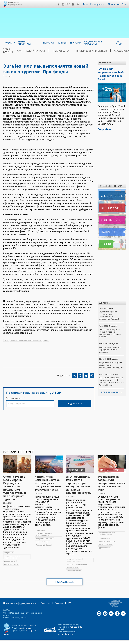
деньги (70, 558)
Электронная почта (14, 398)
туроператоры (72, 562)
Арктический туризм (28, 50)
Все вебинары (109, 386)
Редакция (41, 597)
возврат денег (10, 555)
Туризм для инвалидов (78, 50)
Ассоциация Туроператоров (15, 3)
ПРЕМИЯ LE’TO (52, 50)
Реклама (53, 597)
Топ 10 (103, 238)
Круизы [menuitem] (62, 42)
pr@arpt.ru (31, 624)
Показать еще (64, 576)
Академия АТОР (105, 50)
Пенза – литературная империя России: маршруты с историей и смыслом (110, 327)
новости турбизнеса (107, 535)
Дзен (59, 4)
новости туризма (74, 565)
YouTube (63, 4)
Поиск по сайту (117, 4)
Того (6, 340)
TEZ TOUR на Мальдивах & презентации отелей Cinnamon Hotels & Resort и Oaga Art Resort (111, 376)
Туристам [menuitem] (75, 42)
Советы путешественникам (112, 214)
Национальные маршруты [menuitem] (93, 42)
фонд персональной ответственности (26, 340)
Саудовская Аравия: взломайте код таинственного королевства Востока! (109, 310)
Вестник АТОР (106, 202)
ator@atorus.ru (25, 622)
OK (73, 4)
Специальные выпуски (111, 190)
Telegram (78, 4)
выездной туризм (11, 558)
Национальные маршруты (112, 226)
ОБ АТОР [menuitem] (119, 42)
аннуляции (8, 547)
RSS (63, 597)
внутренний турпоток (44, 533)
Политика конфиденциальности (18, 597)
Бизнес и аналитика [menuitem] (24, 42)
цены (46, 340)
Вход (86, 4)
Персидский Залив (43, 539)
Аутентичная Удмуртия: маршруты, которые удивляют (110, 344)
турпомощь (40, 524)
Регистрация (98, 4)
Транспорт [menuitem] (49, 42)
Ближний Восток (42, 536)
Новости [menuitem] (10, 42)
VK (68, 4)
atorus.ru (58, 638)
